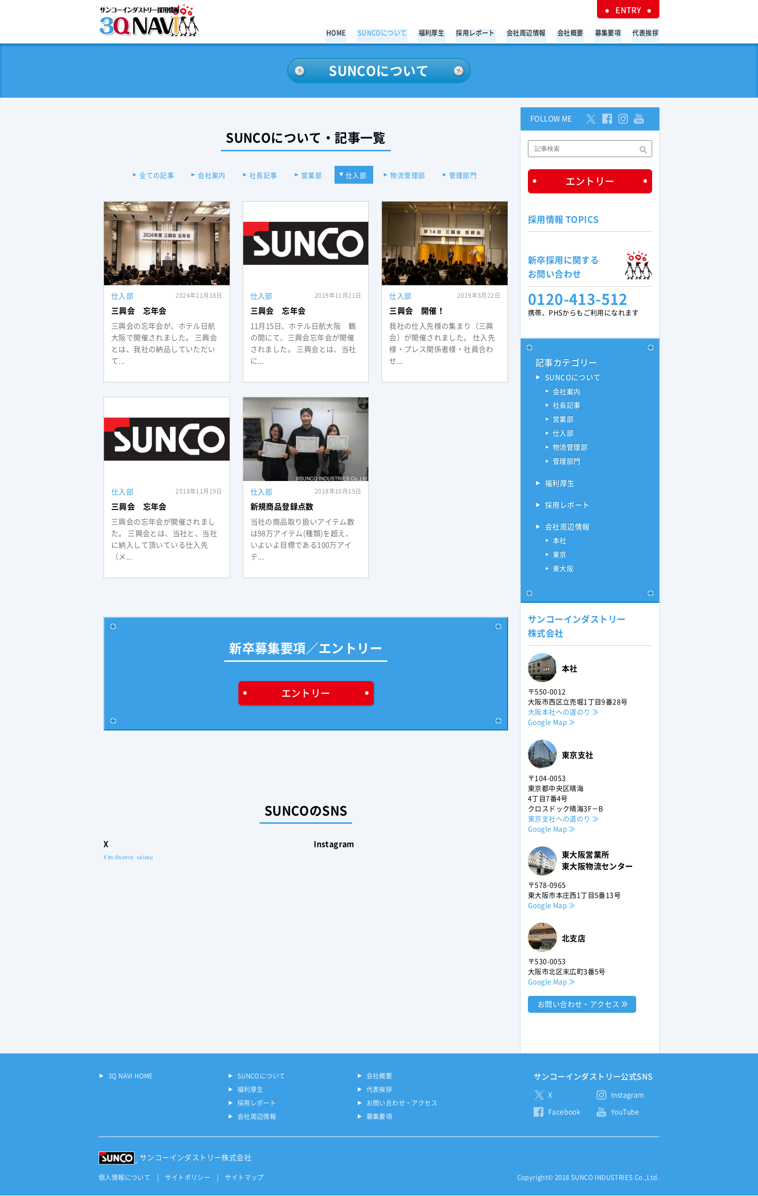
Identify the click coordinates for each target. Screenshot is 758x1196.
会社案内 (209, 175)
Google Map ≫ (552, 722)
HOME (350, 32)
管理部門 (468, 175)
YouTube (625, 1112)
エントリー (306, 693)
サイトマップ (244, 1178)
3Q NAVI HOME (130, 1077)
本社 (560, 542)
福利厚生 (442, 32)
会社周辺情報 (532, 32)
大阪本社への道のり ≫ (563, 712)
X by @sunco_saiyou (128, 857)
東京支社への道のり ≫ (563, 819)
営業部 (311, 175)
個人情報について (124, 1178)
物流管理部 (411, 175)
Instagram (627, 1096)
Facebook (564, 1112)
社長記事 (262, 175)
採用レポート (484, 32)
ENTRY (630, 10)
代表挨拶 (646, 32)
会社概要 (575, 32)
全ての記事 (152, 175)
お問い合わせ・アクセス (578, 1004)
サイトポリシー (187, 1178)
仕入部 (358, 175)
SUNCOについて (394, 32)
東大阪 (563, 570)
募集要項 (611, 32)
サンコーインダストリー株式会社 (195, 1158)
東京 (560, 556)
